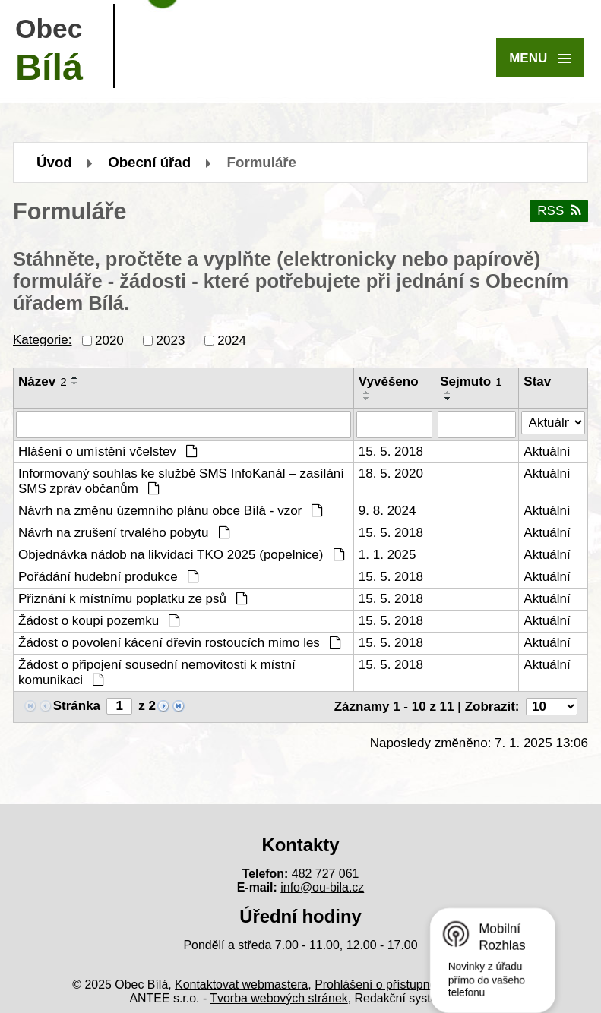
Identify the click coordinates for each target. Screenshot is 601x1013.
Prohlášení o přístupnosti (381, 984)
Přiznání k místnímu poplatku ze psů (133, 599)
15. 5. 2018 (391, 451)
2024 (231, 340)
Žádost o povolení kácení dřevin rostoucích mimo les (179, 643)
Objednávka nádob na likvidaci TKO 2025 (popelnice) (181, 555)
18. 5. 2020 (391, 473)
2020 (109, 340)
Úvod (54, 162)
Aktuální (547, 451)
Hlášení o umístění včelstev (108, 451)
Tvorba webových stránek (278, 998)
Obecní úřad (149, 162)
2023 (171, 340)
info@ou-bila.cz (322, 887)
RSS (558, 211)
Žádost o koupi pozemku (99, 621)
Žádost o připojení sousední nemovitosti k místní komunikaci (157, 672)
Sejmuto (471, 381)
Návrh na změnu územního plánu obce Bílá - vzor (170, 510)
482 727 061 (325, 873)
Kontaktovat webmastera (241, 984)
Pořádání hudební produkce (108, 577)
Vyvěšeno (389, 381)
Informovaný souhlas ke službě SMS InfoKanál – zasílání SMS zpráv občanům (181, 481)
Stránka (76, 706)
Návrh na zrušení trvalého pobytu (124, 532)
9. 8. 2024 (387, 510)
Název (42, 381)
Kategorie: (42, 340)
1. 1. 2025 (387, 555)
